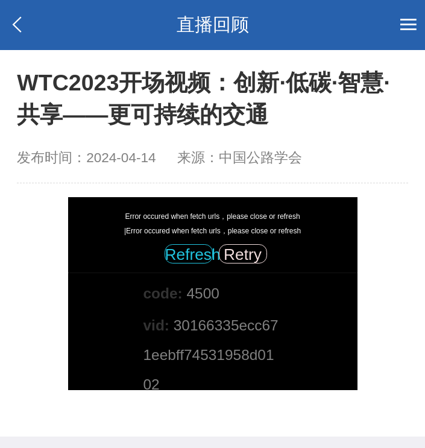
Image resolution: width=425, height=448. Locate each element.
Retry (243, 254)
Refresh (189, 254)
